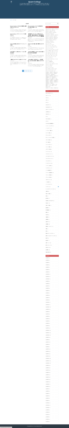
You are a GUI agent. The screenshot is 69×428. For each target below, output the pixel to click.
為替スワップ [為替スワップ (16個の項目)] (48, 78)
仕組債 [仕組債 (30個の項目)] (47, 72)
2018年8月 (48, 386)
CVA (47, 97)
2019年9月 (48, 365)
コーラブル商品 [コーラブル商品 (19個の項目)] (48, 50)
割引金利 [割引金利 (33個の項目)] (56, 72)
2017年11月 (48, 405)
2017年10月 (48, 407)
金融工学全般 (48, 252)
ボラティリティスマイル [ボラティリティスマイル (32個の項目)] (49, 67)
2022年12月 (48, 274)
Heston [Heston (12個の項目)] (52, 33)
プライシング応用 (49, 177)
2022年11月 (48, 276)
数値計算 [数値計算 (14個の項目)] (53, 74)
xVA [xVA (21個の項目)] (53, 42)
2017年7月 (48, 414)
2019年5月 (48, 374)
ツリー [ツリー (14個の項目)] (47, 54)
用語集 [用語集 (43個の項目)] (52, 80)
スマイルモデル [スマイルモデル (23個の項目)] (55, 50)
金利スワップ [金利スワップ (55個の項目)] (54, 85)
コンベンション (49, 151)
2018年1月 (48, 400)
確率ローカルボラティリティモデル (51, 235)
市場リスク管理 (48, 205)
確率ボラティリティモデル (50, 233)
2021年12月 (48, 302)
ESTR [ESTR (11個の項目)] (51, 32)
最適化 (47, 212)
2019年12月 (48, 358)
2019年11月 (48, 360)
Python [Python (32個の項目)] (51, 37)
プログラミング (49, 179)
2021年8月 (48, 311)
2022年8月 (48, 283)
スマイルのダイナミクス (50, 156)
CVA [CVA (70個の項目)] (47, 32)
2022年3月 (48, 295)
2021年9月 (48, 309)
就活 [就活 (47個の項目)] (56, 73)
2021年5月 (48, 318)
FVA (47, 102)
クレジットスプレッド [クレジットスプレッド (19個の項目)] (49, 48)
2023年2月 (48, 269)
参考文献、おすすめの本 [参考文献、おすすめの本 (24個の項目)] (49, 73)
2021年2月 (48, 325)
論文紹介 (47, 240)
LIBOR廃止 (48, 111)
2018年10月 (48, 384)
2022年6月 (48, 288)
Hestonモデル (48, 104)
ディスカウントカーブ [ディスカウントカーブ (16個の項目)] (54, 54)
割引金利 (47, 198)
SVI (47, 116)
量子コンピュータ (49, 245)
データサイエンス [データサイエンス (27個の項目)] (54, 55)
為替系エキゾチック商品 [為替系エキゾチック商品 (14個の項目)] (54, 79)
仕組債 (47, 191)
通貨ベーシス (48, 242)
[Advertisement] (34, 12)
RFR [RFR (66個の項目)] (47, 38)
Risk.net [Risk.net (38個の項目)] (51, 38)
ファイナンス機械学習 (50, 172)
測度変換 (47, 219)
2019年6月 (48, 372)
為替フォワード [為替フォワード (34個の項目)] (54, 78)
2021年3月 (48, 323)
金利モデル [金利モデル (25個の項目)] (48, 86)
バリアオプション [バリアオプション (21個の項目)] (49, 60)
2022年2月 (48, 297)
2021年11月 (48, 304)
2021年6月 (48, 316)
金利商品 (48, 249)
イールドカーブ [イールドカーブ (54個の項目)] (48, 43)
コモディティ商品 (49, 149)
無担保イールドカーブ (49, 226)
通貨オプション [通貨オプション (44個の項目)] (48, 84)
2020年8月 (48, 339)
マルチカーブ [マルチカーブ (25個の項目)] (54, 68)
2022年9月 (48, 281)
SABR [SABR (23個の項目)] (56, 38)
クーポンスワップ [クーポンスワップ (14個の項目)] (49, 49)
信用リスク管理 (48, 193)
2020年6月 (48, 344)
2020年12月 (48, 330)
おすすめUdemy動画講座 (50, 123)
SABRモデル (48, 114)
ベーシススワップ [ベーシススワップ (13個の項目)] (49, 66)
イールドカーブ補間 (49, 130)
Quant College (34, 2)
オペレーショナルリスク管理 (50, 137)
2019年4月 (48, 377)
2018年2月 (48, 398)
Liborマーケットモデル (49, 109)
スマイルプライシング (49, 158)
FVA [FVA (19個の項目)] (55, 32)
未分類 (47, 214)
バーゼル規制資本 (49, 170)
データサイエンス (49, 163)
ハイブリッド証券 (49, 165)
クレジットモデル (49, 144)
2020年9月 (48, 337)
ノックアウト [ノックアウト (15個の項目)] (48, 56)
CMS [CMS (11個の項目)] (47, 31)
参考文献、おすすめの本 (50, 200)
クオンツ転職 (48, 142)
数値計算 (47, 207)
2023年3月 (48, 267)
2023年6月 (48, 260)
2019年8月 (48, 367)
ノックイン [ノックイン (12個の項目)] (54, 56)
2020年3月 (48, 351)
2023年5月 (48, 262)
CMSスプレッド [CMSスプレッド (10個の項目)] (52, 31)
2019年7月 (48, 370)
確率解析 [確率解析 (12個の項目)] (56, 80)
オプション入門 (48, 135)
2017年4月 (48, 421)
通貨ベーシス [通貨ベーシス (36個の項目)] (48, 85)
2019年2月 (48, 381)
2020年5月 (48, 346)
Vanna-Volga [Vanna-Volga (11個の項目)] (48, 42)
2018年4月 (48, 393)
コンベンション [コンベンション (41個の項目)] (55, 49)
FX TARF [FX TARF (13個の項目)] (48, 33)
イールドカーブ (49, 128)
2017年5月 (48, 419)
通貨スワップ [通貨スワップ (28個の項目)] (55, 84)
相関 (47, 228)
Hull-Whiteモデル (49, 107)
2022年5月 (48, 290)
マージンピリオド (49, 184)
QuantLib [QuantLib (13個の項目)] (56, 37)
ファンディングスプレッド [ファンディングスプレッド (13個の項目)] (50, 62)
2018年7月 (48, 388)
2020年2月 (48, 353)
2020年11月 (48, 332)
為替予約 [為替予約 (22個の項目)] (48, 79)
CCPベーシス (48, 95)
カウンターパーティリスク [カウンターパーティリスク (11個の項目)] (50, 44)
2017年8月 (48, 412)
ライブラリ (48, 186)
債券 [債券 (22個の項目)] (52, 72)
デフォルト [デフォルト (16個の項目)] (48, 55)
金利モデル (48, 247)
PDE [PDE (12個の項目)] (47, 37)
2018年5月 (48, 391)
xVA (47, 121)
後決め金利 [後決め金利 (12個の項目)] (48, 74)
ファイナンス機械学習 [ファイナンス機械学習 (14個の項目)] (49, 61)
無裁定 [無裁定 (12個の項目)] (47, 80)
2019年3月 (48, 379)
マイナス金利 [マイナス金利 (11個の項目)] (48, 68)
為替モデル (48, 221)
